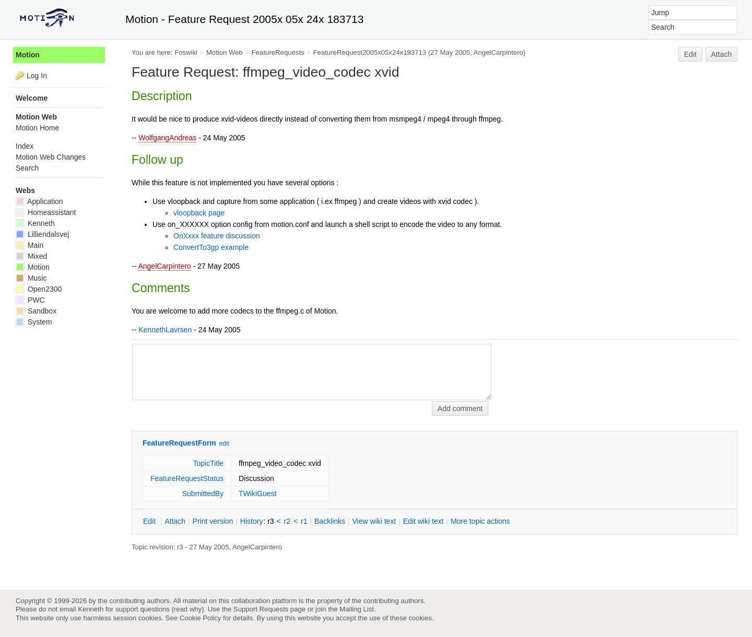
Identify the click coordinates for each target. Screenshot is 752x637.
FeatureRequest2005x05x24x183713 (370, 52)
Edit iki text (423, 521)
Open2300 (39, 289)
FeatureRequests (278, 52)
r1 (304, 521)
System (34, 322)
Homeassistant (46, 212)
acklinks (329, 521)
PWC (30, 300)
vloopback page (199, 213)
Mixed (31, 256)
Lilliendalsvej (42, 234)
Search (27, 168)
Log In (37, 75)
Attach (721, 54)
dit (150, 521)
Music (31, 278)
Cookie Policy (200, 618)
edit (224, 443)
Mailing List (356, 609)
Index (24, 146)
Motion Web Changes (51, 157)
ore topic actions (480, 521)
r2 (287, 521)
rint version (213, 521)
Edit (690, 54)
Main (29, 245)
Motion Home (37, 128)
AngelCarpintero (164, 266)
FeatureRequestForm (179, 443)
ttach (174, 521)
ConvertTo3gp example (211, 247)
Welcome (32, 98)
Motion (28, 55)
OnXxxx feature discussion (216, 236)
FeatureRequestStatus (187, 478)
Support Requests (260, 609)
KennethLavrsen (165, 330)
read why (188, 609)
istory (251, 521)
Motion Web (224, 52)
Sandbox (36, 311)
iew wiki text (374, 521)
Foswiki (185, 52)
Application (39, 201)
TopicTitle (208, 463)
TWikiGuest (257, 493)
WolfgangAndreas (167, 138)
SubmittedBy (203, 493)
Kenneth (35, 223)
